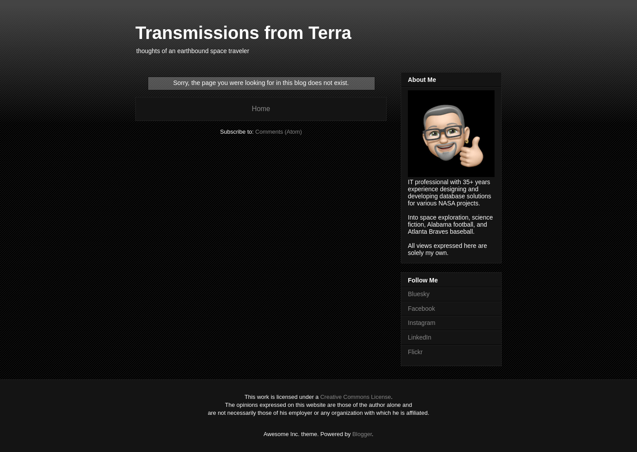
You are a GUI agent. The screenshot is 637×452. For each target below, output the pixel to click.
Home (261, 108)
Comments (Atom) (278, 131)
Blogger (362, 434)
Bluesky (419, 293)
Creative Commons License (355, 397)
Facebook (421, 308)
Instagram (421, 322)
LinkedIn (419, 337)
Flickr (415, 351)
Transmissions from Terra (243, 32)
